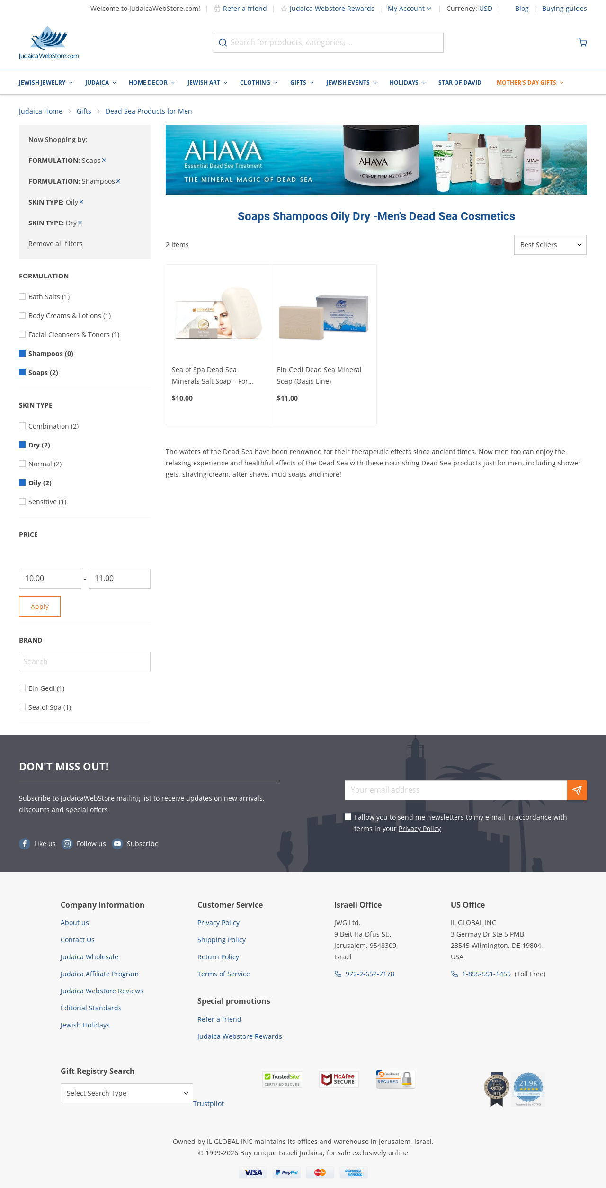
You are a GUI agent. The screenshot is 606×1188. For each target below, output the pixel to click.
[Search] (85, 662)
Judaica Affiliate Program (100, 973)
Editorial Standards (91, 1007)
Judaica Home (40, 111)
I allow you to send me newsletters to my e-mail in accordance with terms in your (460, 823)
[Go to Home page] (49, 43)
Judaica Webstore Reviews (102, 990)
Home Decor (148, 83)
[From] (50, 579)
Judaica (97, 83)
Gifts (298, 83)
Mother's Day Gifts (526, 83)
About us (75, 922)
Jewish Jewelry (42, 83)
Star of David (459, 83)
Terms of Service (223, 973)
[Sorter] (550, 246)
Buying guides (564, 8)
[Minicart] (583, 42)
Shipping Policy (221, 939)
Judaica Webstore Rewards (327, 8)
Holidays (404, 83)
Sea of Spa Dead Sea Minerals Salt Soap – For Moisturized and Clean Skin (215, 376)
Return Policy (218, 956)
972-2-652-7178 (370, 973)
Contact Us (78, 939)
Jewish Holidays (85, 1024)
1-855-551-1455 (486, 973)
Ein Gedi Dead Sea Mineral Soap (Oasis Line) (319, 376)
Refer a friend (240, 8)
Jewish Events (348, 83)
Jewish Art (203, 83)
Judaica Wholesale (89, 956)
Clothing (255, 83)
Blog (522, 8)
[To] (120, 579)
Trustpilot (208, 1103)
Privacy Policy (420, 828)
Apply (40, 606)
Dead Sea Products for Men (149, 111)
